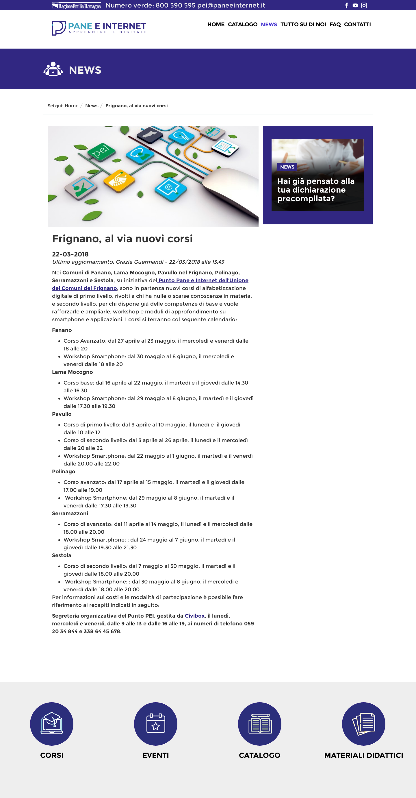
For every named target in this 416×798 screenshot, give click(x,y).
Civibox (195, 616)
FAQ (335, 24)
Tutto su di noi (303, 24)
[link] (317, 190)
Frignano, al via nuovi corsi (136, 105)
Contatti (357, 24)
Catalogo (242, 24)
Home (215, 24)
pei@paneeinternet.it (231, 5)
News (269, 24)
